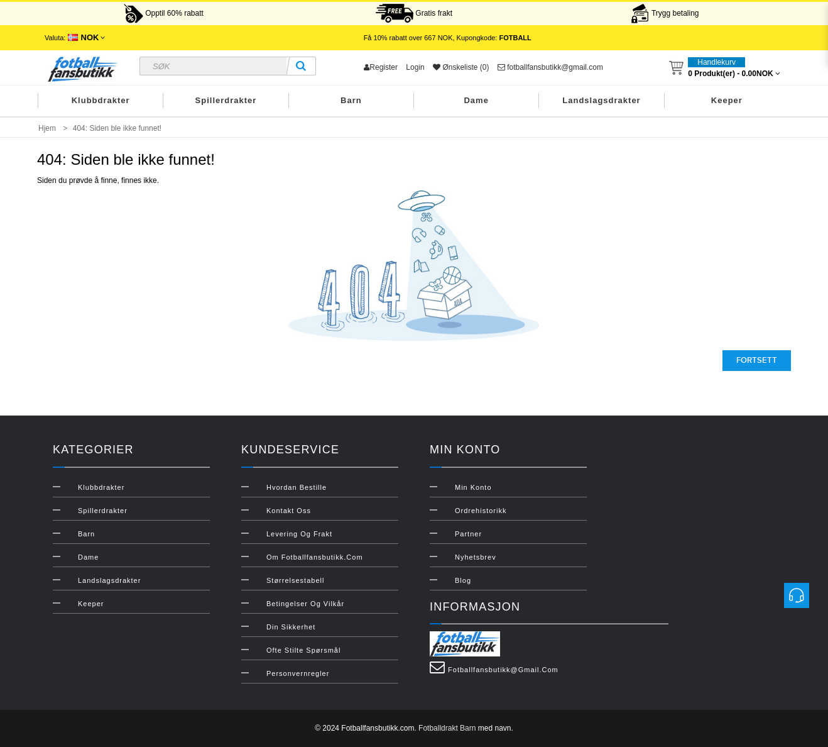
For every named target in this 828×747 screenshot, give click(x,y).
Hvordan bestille (296, 487)
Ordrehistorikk (480, 510)
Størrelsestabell (295, 580)
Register (381, 67)
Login (415, 67)
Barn (351, 100)
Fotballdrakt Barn (447, 728)
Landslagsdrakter (601, 100)
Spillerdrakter (226, 100)
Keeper (727, 100)
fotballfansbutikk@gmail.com (550, 67)
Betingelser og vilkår (305, 603)
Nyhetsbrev (475, 557)
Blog (463, 580)
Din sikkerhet (290, 627)
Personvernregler (297, 673)
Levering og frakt (299, 534)
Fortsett (756, 360)
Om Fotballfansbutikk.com (314, 557)
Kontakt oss (288, 510)
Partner (468, 534)
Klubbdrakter (101, 100)
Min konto (473, 487)
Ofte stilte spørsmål (303, 650)
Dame (476, 100)
